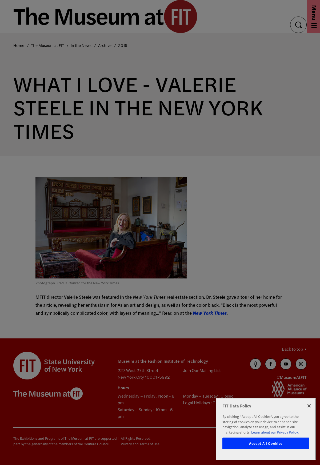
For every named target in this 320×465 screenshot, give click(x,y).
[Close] (309, 406)
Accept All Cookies (265, 443)
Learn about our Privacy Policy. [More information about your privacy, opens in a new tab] (275, 432)
